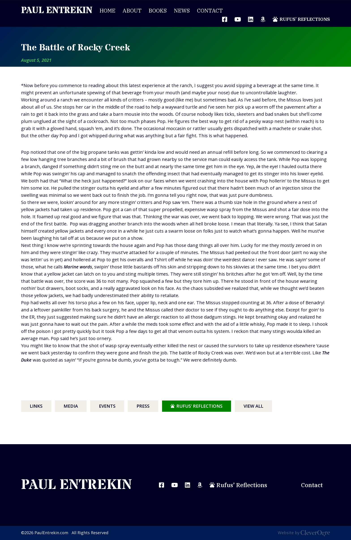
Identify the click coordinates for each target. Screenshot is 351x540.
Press (143, 406)
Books (158, 10)
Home (107, 10)
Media (71, 406)
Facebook (161, 485)
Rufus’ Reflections (305, 19)
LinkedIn (251, 19)
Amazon (263, 19)
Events (107, 406)
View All (253, 406)
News (182, 10)
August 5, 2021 (36, 60)
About (131, 10)
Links (36, 406)
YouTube (237, 19)
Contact (210, 10)
